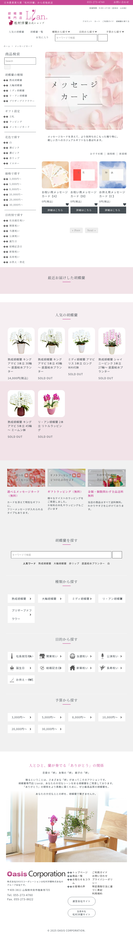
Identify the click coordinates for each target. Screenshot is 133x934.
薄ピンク (14, 147)
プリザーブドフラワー (22, 100)
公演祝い (14, 236)
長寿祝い (14, 256)
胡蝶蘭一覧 (36, 31)
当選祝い (14, 230)
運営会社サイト (82, 901)
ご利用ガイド (108, 20)
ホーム (7, 46)
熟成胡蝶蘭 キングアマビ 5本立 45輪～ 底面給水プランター (50, 365)
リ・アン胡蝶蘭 (18, 95)
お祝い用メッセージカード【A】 (55, 194)
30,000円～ (16, 204)
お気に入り (42, 37)
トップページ (80, 872)
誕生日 (13, 241)
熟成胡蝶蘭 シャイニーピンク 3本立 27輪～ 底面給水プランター (110, 365)
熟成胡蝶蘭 (15, 80)
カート (97, 20)
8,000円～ (15, 189)
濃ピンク (14, 152)
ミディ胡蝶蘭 (17, 90)
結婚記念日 (15, 246)
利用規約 (97, 893)
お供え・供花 (17, 262)
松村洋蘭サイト (82, 913)
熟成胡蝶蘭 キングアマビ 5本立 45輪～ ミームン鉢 (20, 426)
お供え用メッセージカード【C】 (112, 194)
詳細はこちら (55, 210)
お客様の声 (78, 886)
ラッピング (15, 121)
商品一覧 (77, 875)
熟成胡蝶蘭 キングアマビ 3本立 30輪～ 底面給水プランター (20, 365)
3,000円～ (15, 178)
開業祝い (14, 225)
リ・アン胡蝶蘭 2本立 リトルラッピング (51, 426)
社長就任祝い (17, 220)
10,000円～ (16, 194)
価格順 (111, 153)
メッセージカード (23, 46)
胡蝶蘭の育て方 (122, 20)
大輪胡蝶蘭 (15, 85)
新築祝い (14, 251)
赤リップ (14, 158)
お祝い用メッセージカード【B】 (83, 194)
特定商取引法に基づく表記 (102, 888)
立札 (12, 116)
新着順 (123, 153)
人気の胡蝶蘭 (16, 31)
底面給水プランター (93, 563)
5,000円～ (15, 184)
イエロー (14, 163)
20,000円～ (16, 199)
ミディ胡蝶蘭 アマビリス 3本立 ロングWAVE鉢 (81, 363)
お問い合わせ (100, 875)
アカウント (87, 20)
